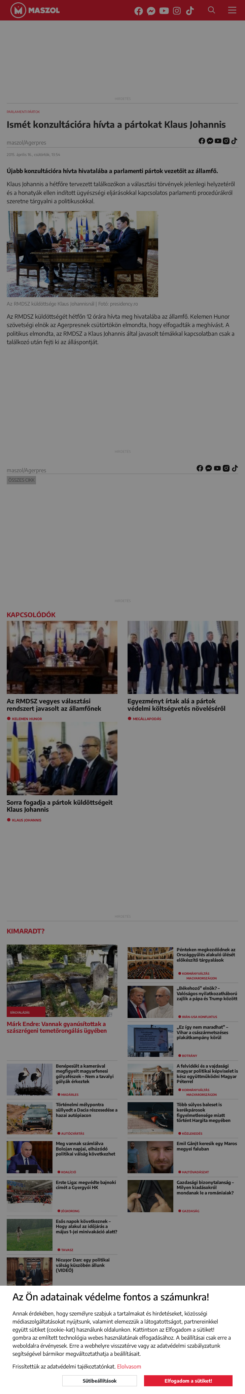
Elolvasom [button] (129, 1366)
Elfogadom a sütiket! (188, 1381)
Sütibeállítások (99, 1381)
